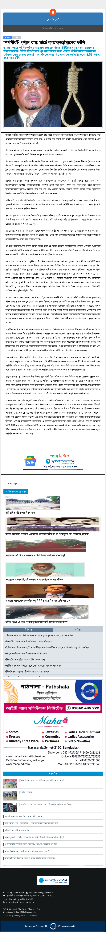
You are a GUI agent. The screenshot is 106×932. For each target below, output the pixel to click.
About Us (7, 916)
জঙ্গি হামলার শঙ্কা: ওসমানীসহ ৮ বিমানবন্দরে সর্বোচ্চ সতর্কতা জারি (31, 823)
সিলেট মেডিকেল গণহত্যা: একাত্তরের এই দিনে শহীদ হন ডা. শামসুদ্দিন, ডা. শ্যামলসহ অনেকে (47, 534)
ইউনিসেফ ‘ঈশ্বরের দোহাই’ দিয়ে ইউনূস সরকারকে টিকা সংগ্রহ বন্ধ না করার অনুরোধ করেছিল (47, 647)
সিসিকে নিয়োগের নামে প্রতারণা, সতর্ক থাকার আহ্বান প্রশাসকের (30, 858)
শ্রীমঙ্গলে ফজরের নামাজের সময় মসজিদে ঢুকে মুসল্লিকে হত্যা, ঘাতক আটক (39, 635)
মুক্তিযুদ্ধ (7, 37)
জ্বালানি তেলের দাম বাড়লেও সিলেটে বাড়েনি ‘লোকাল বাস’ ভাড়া (46, 804)
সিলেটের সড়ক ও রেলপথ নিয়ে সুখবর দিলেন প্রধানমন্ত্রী (42, 780)
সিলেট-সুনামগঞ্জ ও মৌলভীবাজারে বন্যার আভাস (27, 671)
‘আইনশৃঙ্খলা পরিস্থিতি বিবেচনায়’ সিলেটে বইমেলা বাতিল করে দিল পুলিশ (34, 837)
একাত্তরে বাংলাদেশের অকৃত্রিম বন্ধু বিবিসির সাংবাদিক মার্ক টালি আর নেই (38, 600)
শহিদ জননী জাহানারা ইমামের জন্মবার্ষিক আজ (26, 653)
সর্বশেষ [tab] (78, 629)
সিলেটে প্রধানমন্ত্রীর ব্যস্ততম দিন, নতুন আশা (25, 659)
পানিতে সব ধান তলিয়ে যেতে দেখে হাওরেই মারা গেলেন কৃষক (33, 665)
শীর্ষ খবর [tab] (28, 629)
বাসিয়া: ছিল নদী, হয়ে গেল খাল (17, 830)
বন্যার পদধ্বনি (26, 792)
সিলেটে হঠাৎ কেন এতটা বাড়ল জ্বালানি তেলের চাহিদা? (27, 851)
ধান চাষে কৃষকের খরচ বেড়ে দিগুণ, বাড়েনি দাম (23, 816)
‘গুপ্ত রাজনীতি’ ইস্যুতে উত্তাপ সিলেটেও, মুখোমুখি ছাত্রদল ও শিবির (31, 844)
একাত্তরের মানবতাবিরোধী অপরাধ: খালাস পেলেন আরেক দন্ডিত (34, 579)
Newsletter (33, 916)
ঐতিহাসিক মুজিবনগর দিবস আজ (20, 513)
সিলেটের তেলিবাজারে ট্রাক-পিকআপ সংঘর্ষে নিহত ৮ (28, 641)
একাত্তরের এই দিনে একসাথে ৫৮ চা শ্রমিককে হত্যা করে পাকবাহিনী (35, 555)
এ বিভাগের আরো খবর (16, 491)
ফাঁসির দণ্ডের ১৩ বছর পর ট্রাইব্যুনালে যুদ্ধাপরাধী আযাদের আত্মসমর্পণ (36, 622)
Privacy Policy (20, 916)
